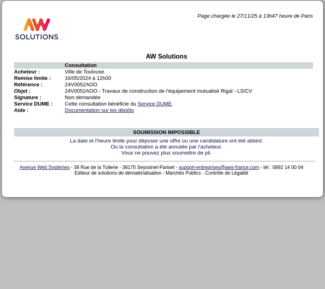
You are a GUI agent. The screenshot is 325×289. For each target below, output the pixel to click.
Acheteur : (27, 72)
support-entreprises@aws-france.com (219, 167)
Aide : (21, 110)
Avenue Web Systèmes (44, 167)
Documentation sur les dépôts (99, 110)
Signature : (27, 97)
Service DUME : (33, 104)
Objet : (22, 91)
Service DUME (155, 104)
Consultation (81, 65)
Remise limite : (32, 78)
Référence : (28, 84)
